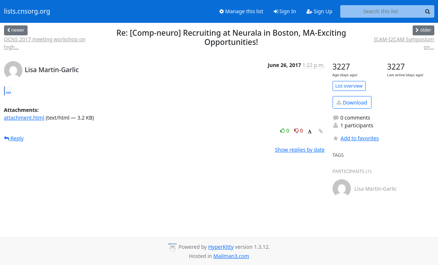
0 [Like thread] (285, 130)
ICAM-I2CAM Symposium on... (404, 43)
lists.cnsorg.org (27, 11)
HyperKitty (220, 246)
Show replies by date (299, 149)
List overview (349, 86)
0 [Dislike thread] (298, 130)
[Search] (427, 11)
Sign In (285, 11)
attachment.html (24, 117)
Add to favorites (356, 138)
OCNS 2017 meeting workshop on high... (45, 43)
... (8, 90)
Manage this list (241, 11)
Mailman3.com (231, 255)
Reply (14, 138)
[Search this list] (380, 11)
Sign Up (319, 11)
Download (352, 102)
